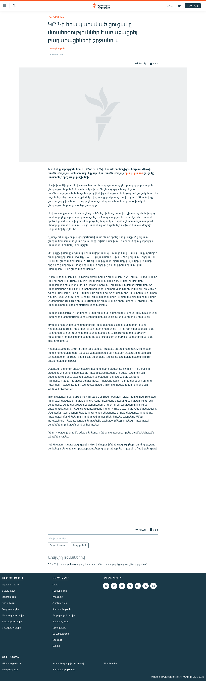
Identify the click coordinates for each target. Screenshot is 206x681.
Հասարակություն (61, 609)
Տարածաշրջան (60, 621)
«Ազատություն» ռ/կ (12, 663)
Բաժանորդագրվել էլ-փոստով (68, 663)
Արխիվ (56, 646)
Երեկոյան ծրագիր (11, 627)
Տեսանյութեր (8, 590)
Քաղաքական (56, 16)
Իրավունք (57, 596)
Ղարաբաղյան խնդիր (63, 615)
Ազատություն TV (11, 584)
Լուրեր (55, 584)
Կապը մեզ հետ (10, 669)
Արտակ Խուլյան (56, 48)
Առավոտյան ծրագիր (13, 615)
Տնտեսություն (59, 603)
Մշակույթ (57, 639)
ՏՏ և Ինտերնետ (60, 633)
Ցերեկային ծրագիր (12, 621)
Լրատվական (9, 596)
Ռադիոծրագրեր (10, 609)
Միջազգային (59, 627)
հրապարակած (134, 173)
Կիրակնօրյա (8, 603)
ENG (170, 5)
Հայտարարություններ (64, 669)
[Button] (140, 63)
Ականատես (110, 663)
